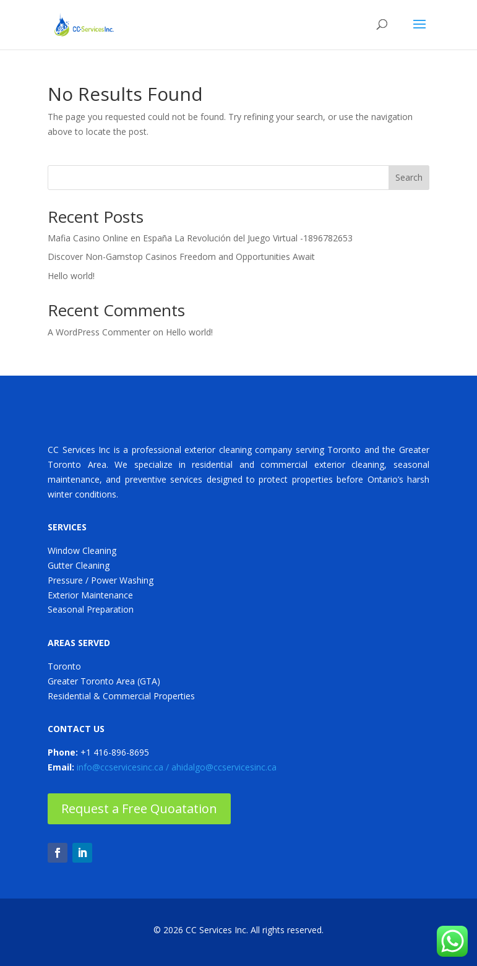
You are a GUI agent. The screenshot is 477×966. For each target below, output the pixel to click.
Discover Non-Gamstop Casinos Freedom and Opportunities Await (181, 256)
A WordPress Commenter (99, 332)
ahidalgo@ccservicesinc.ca (224, 767)
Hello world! (71, 276)
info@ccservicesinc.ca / (124, 767)
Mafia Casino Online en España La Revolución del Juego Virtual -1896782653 (200, 238)
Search (409, 177)
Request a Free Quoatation (139, 808)
